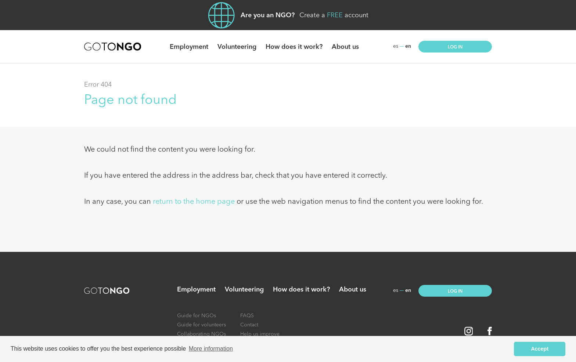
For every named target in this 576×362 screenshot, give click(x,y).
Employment (189, 47)
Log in (455, 47)
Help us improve (260, 334)
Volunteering (236, 47)
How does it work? (294, 47)
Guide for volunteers (201, 324)
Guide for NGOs (196, 315)
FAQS (247, 315)
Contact (249, 324)
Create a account (333, 15)
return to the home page (194, 202)
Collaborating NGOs (201, 334)
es (395, 46)
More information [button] (211, 348)
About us (345, 47)
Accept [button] (539, 349)
